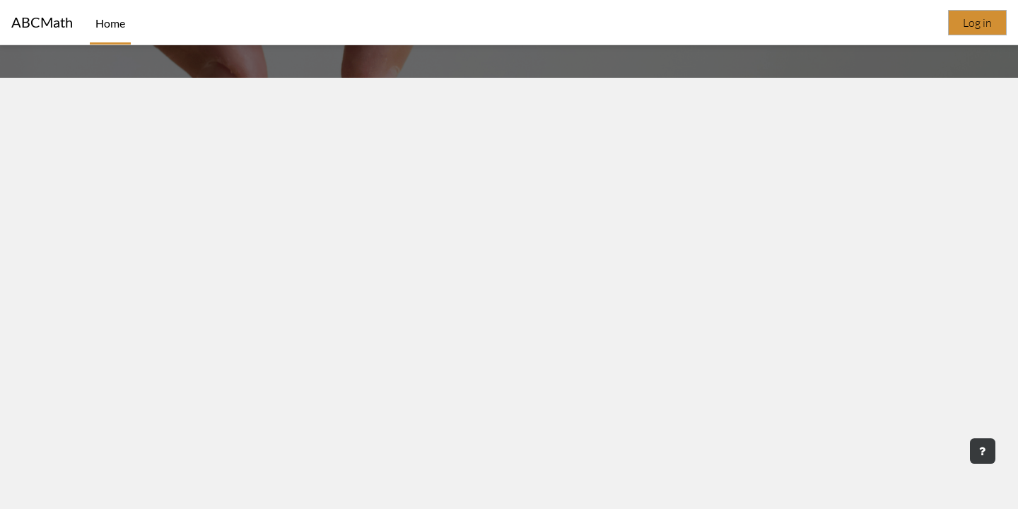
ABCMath (42, 22)
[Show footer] (982, 451)
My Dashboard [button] (509, 330)
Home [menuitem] (110, 23)
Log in (977, 23)
